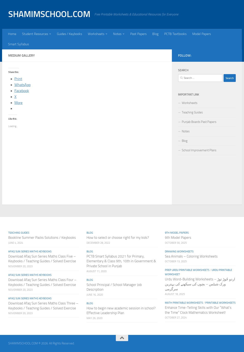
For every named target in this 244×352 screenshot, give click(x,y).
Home (12, 34)
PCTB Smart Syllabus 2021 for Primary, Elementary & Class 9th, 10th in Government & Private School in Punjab (121, 261)
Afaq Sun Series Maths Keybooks (30, 251)
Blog (155, 34)
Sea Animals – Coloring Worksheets (191, 256)
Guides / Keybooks (69, 34)
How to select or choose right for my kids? (118, 237)
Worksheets (96, 34)
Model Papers (201, 34)
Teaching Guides (192, 112)
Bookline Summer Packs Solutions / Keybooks (42, 237)
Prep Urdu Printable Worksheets (187, 270)
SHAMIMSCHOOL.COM (49, 14)
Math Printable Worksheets (184, 302)
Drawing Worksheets (179, 251)
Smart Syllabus (18, 44)
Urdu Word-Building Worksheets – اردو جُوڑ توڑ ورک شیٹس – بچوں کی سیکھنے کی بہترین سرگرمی (200, 284)
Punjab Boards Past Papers (199, 122)
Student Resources (35, 34)
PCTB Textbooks (175, 34)
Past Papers (138, 34)
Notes (117, 34)
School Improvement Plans (199, 150)
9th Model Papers (177, 232)
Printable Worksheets (220, 302)
